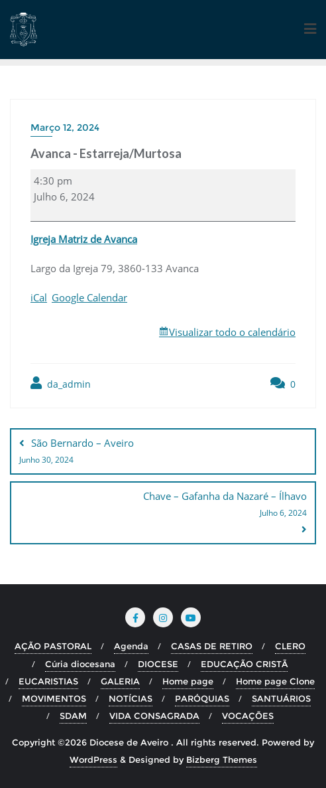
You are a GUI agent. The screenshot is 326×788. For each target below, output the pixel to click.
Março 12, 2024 (64, 127)
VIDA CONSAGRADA (154, 715)
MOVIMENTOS (54, 698)
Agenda (131, 646)
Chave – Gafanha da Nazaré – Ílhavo (163, 505)
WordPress (93, 759)
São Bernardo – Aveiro (163, 452)
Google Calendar (89, 297)
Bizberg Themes (221, 759)
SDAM (73, 715)
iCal (38, 297)
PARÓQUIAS (202, 698)
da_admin (60, 383)
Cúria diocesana (80, 664)
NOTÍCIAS (130, 698)
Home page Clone (275, 681)
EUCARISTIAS (48, 681)
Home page (187, 681)
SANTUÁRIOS (281, 698)
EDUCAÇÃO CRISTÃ (244, 664)
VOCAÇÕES (248, 715)
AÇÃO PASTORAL (53, 646)
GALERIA (120, 681)
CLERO (290, 646)
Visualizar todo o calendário (232, 332)
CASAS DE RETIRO (211, 646)
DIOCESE (158, 664)
